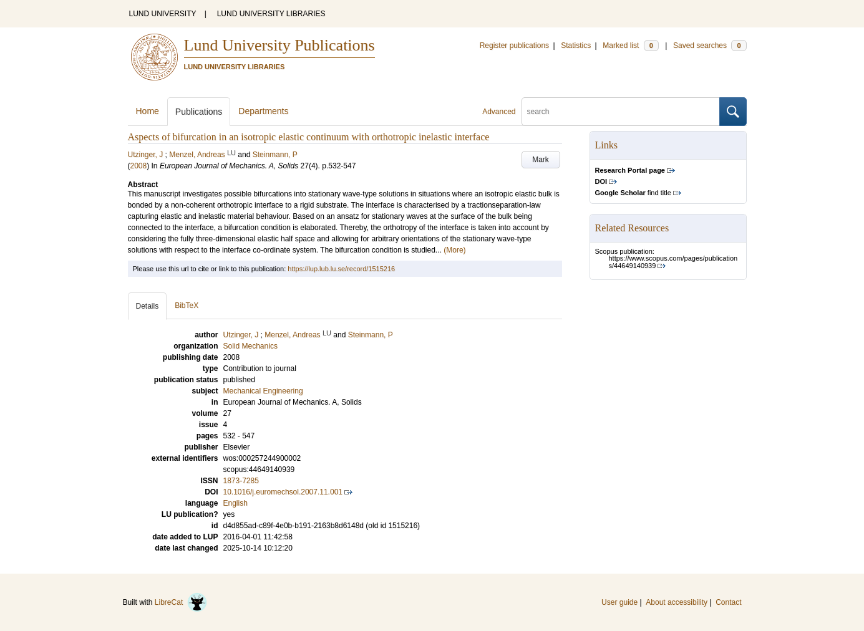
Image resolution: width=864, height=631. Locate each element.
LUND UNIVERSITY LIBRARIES (271, 13)
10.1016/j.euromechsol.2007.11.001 (282, 492)
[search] (621, 111)
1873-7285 (241, 480)
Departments (263, 111)
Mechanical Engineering (263, 391)
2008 (138, 165)
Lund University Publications (279, 45)
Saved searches (710, 45)
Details (147, 306)
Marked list (630, 45)
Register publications (514, 45)
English (235, 503)
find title (633, 192)
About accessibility (676, 602)
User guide (619, 602)
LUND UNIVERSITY (163, 13)
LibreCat (181, 602)
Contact (728, 602)
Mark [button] (540, 159)
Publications (199, 112)
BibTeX (186, 305)
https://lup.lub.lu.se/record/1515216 (341, 268)
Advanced (498, 111)
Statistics (576, 45)
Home (147, 111)
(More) (454, 250)
